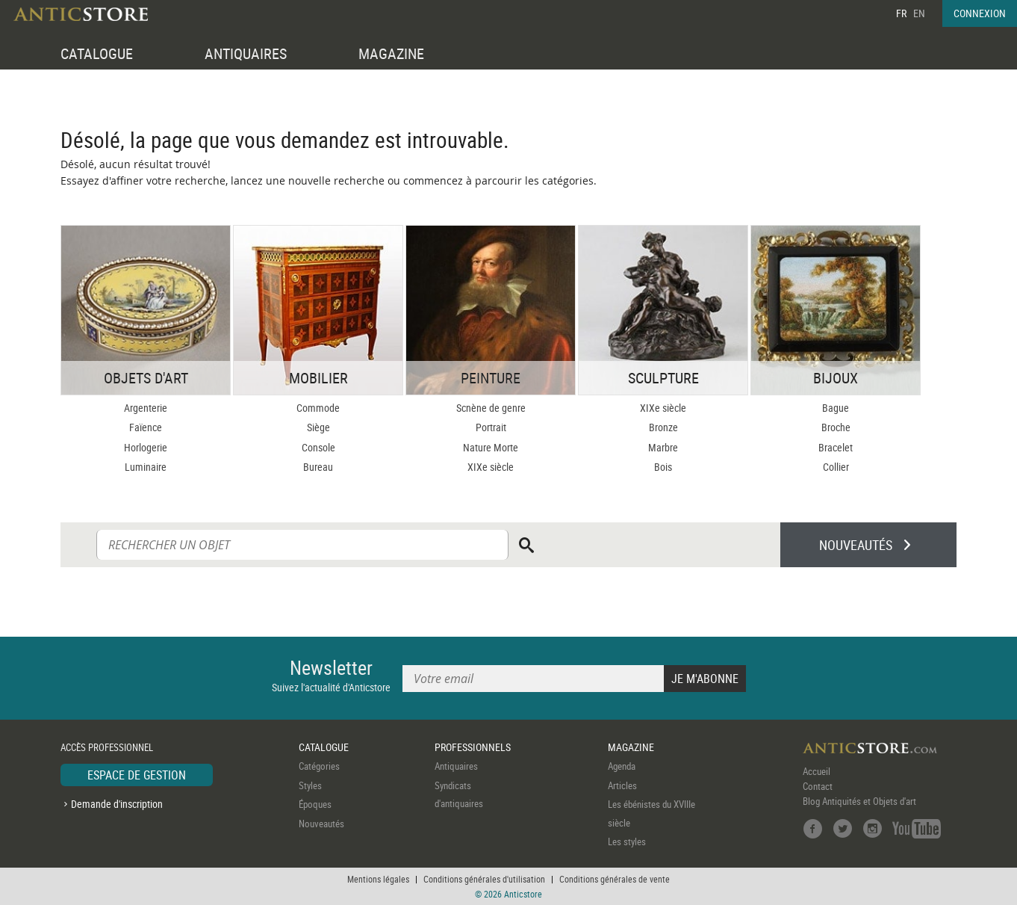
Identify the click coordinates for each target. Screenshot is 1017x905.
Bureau (318, 467)
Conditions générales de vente (614, 879)
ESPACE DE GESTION (136, 775)
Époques (315, 804)
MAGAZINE (391, 53)
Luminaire (146, 467)
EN (919, 13)
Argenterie (145, 408)
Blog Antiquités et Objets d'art (859, 801)
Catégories (319, 766)
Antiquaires (456, 766)
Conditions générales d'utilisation (484, 879)
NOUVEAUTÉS (855, 545)
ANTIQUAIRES (246, 53)
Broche (835, 427)
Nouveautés (321, 823)
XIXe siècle (490, 467)
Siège (318, 427)
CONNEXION (980, 13)
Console (318, 447)
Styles (310, 785)
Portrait (491, 427)
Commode (318, 408)
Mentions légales (378, 879)
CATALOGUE (96, 53)
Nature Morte (490, 447)
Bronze (663, 427)
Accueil (816, 771)
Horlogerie (145, 447)
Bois (663, 467)
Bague (835, 408)
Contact (818, 786)
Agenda (621, 766)
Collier (836, 467)
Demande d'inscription (117, 804)
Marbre (663, 447)
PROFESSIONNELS (473, 747)
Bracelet (835, 447)
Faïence (145, 427)
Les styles (627, 841)
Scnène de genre (491, 408)
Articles (622, 785)
